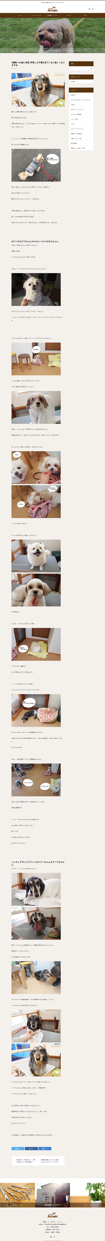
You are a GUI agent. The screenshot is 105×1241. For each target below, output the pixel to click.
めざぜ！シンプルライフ (77, 109)
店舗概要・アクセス (52, 15)
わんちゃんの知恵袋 (76, 114)
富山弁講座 (74, 143)
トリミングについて (36, 15)
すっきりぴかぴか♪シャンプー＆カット (81, 99)
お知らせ (73, 95)
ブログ (85, 15)
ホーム (19, 15)
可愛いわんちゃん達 (76, 138)
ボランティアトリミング (77, 129)
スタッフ (69, 15)
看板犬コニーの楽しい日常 (78, 148)
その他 (72, 104)
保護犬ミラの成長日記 (76, 133)
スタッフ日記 (74, 119)
